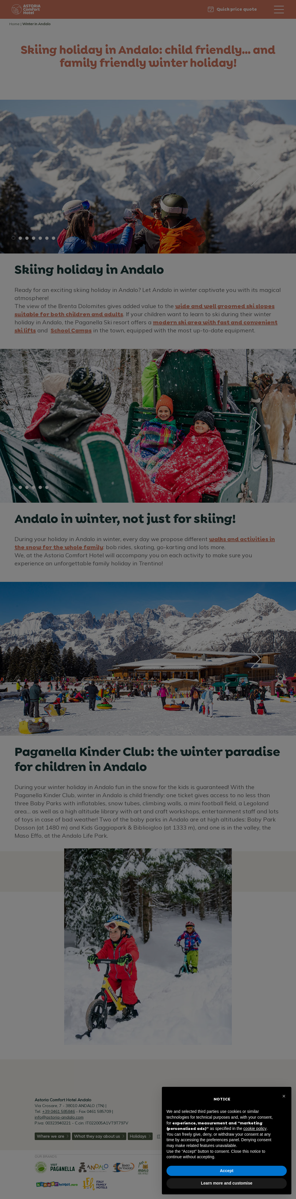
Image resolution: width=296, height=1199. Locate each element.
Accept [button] (227, 1170)
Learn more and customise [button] (226, 1183)
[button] (283, 1096)
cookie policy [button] (255, 1128)
